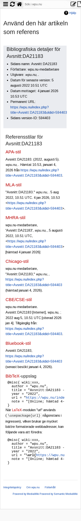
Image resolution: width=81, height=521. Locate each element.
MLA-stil (13, 184)
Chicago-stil (17, 261)
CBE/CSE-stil (19, 299)
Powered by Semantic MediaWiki (59, 505)
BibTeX (13, 376)
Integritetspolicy (12, 499)
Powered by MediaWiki (26, 505)
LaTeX (17, 416)
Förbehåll (50, 499)
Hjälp (72, 13)
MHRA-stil (15, 217)
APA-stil (13, 151)
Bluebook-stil (18, 343)
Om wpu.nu (33, 499)
